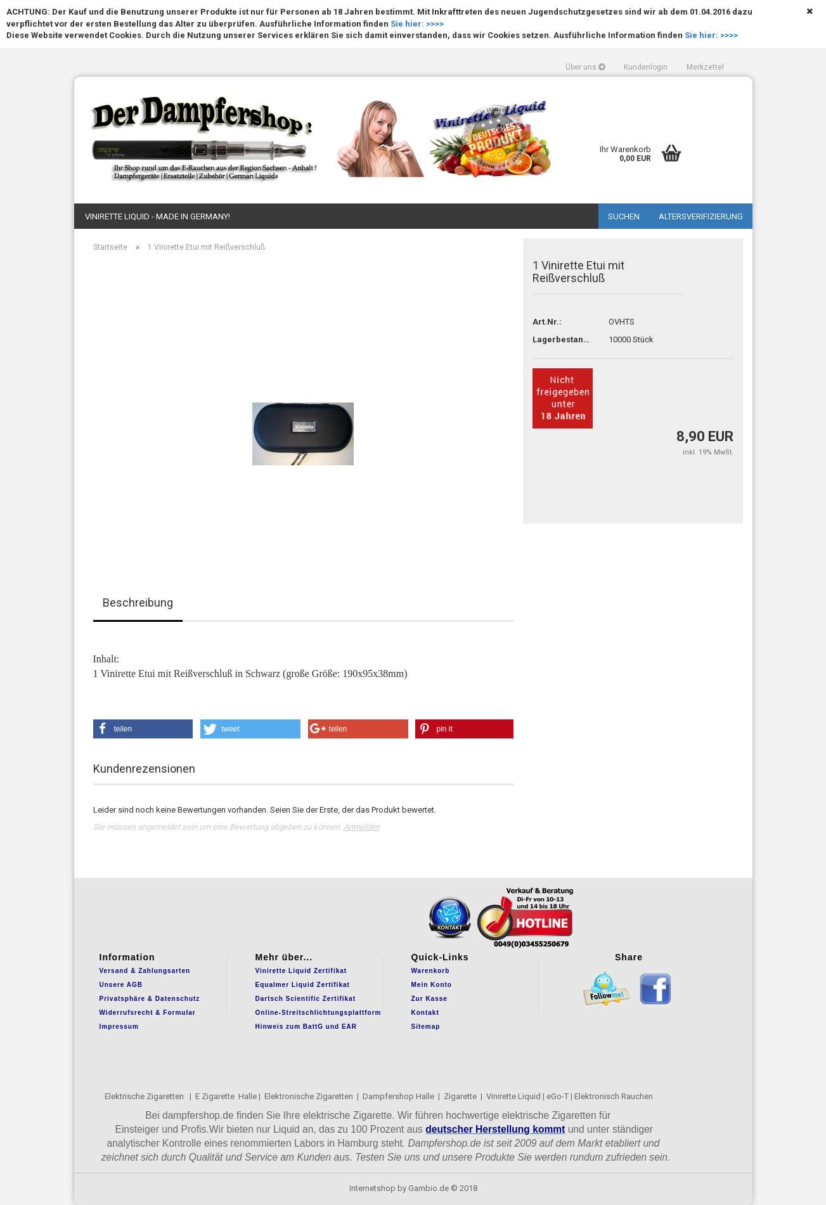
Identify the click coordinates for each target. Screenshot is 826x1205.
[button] (143, 728)
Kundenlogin (646, 67)
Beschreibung (138, 602)
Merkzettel (705, 67)
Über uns (585, 67)
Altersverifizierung (701, 216)
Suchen (624, 216)
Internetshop (372, 1188)
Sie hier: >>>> (417, 24)
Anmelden (362, 827)
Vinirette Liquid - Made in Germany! (157, 216)
